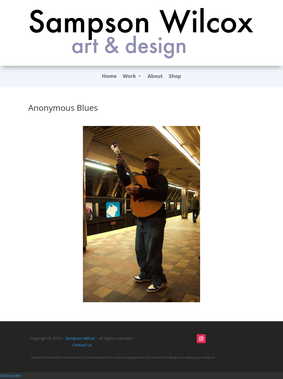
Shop (175, 76)
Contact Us (82, 345)
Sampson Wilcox (80, 338)
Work (129, 76)
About (155, 76)
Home (109, 76)
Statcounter (10, 375)
